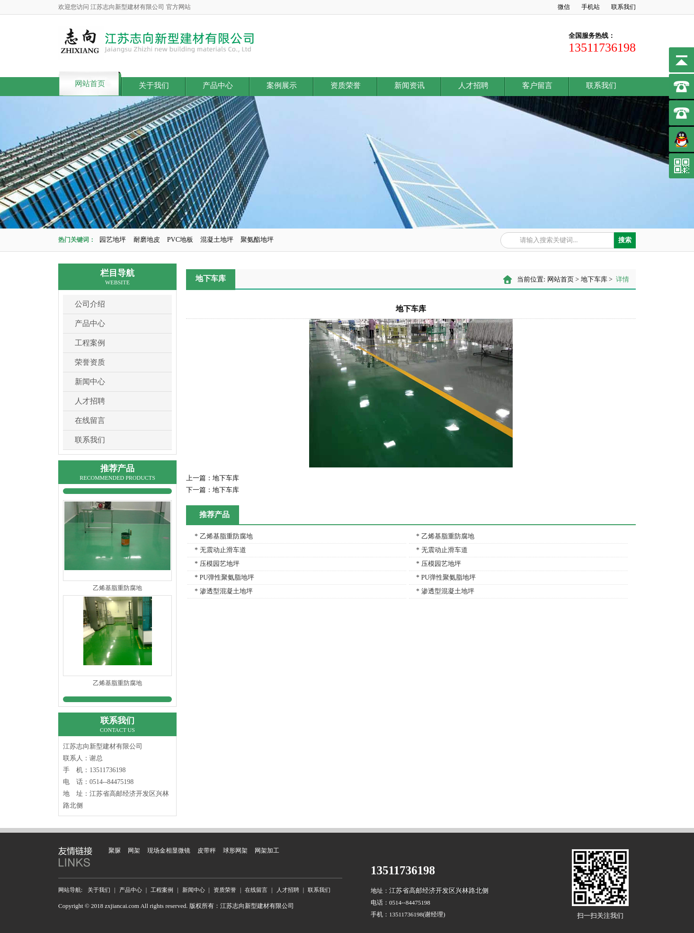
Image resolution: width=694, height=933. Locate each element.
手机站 (590, 6)
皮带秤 (206, 850)
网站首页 (90, 83)
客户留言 (537, 85)
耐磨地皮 (146, 239)
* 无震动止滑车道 (220, 550)
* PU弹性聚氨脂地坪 (224, 577)
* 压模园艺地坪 (217, 563)
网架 (134, 850)
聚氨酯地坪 (257, 239)
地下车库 (594, 279)
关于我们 (154, 85)
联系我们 (623, 6)
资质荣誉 (345, 85)
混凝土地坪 (216, 239)
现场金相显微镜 (168, 850)
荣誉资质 (90, 362)
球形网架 (235, 850)
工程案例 (90, 343)
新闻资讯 (409, 85)
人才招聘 (473, 85)
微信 (564, 6)
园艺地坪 (112, 239)
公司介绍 (90, 304)
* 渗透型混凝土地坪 (224, 591)
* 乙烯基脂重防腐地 (224, 536)
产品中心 (218, 85)
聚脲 (114, 850)
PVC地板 (180, 239)
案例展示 (282, 85)
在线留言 (90, 420)
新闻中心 (90, 382)
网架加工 (267, 850)
